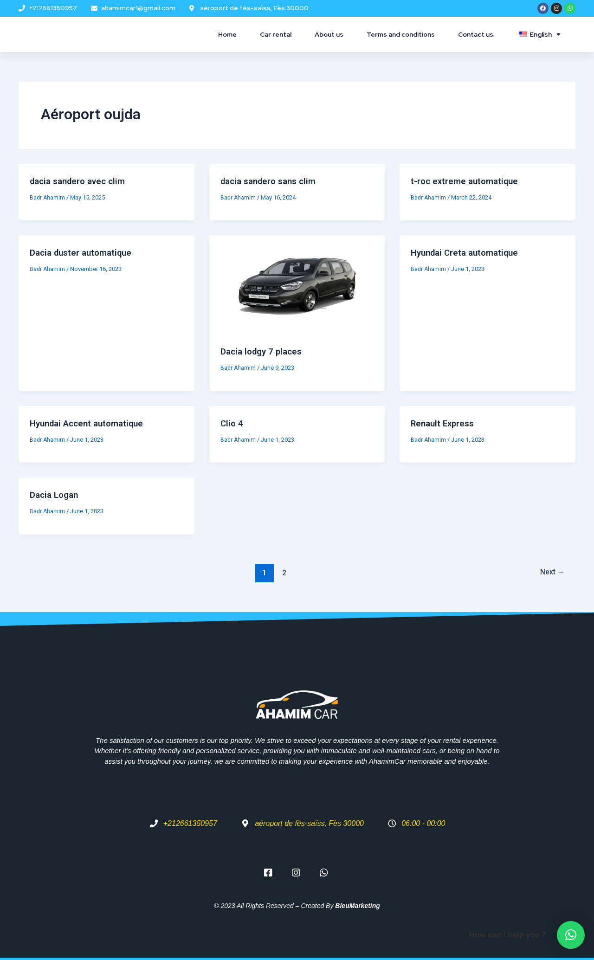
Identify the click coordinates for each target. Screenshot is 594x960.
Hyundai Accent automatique (91, 423)
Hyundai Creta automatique (468, 252)
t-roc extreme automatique (467, 181)
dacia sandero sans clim (272, 181)
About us (329, 34)
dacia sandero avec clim (81, 181)
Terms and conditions (401, 34)
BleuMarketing (357, 905)
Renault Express (445, 423)
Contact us (475, 34)
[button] (571, 935)
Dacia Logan (56, 494)
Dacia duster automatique (84, 252)
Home (227, 34)
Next (549, 572)
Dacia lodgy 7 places (264, 351)
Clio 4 (232, 423)
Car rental (275, 34)
